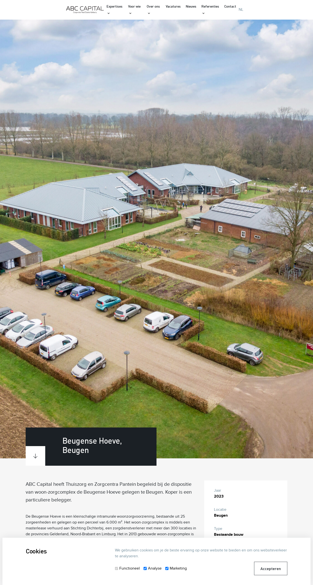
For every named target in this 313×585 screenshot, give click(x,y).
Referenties (210, 6)
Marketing (178, 568)
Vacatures (173, 6)
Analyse (155, 568)
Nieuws (191, 6)
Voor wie (134, 6)
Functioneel (129, 568)
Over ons (153, 6)
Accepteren (270, 568)
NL (241, 9)
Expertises (114, 6)
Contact (230, 6)
